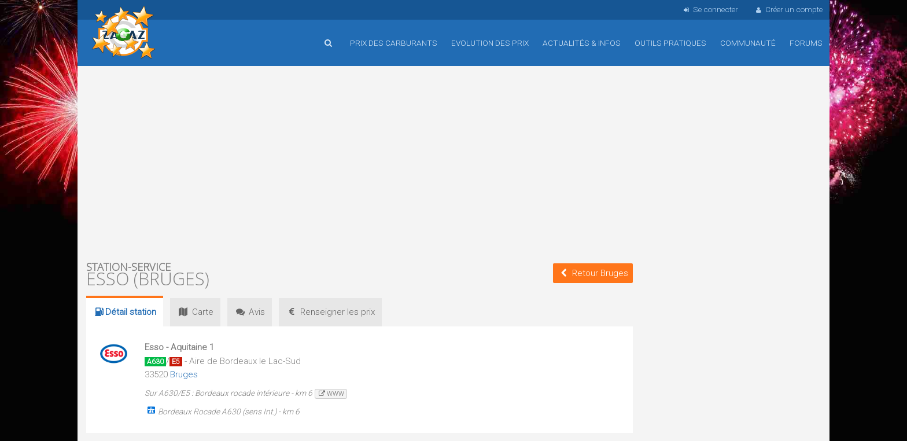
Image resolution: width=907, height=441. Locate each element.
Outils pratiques (670, 42)
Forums (806, 42)
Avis (249, 312)
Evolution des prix (490, 42)
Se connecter (709, 9)
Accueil (123, 34)
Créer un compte (788, 9)
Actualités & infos (582, 42)
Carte (195, 312)
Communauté (748, 42)
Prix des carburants (393, 42)
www (331, 394)
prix (330, 312)
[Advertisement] (359, 162)
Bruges (184, 374)
